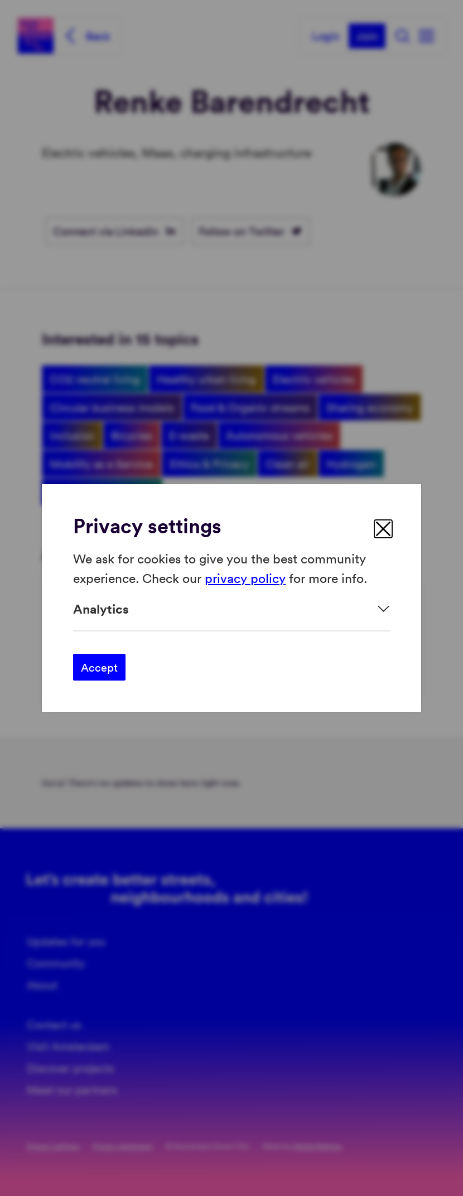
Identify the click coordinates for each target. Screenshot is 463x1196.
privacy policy (245, 577)
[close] (383, 529)
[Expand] (231, 608)
